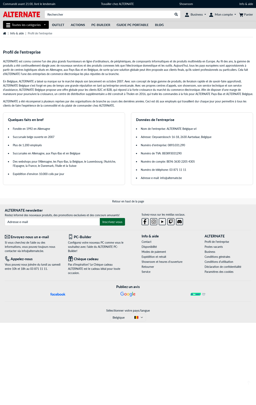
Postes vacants (214, 329)
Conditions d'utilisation (219, 344)
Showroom (186, 4)
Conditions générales (217, 339)
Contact (146, 324)
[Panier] (246, 14)
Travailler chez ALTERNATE (117, 4)
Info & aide (246, 4)
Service (146, 354)
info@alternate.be (171, 260)
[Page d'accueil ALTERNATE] (21, 14)
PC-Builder (100, 25)
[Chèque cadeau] (96, 341)
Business (210, 334)
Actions (78, 25)
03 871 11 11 (177, 252)
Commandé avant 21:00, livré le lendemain (29, 4)
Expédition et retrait (154, 339)
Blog (159, 25)
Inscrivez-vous (112, 304)
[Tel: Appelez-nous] (33, 341)
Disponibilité (149, 329)
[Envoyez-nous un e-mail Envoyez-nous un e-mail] (33, 319)
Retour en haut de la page (128, 283)
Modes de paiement (154, 334)
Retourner (148, 349)
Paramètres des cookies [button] (219, 354)
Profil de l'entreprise (217, 324)
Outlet (58, 25)
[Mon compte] (222, 14)
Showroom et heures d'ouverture (162, 344)
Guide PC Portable (133, 25)
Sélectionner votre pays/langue (128, 392)
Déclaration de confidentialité (223, 349)
